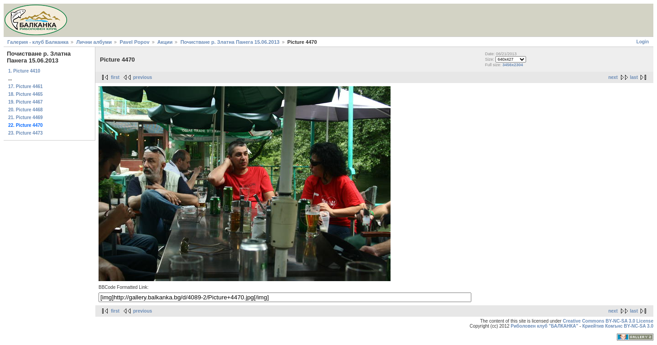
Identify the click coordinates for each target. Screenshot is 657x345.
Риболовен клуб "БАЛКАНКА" (544, 326)
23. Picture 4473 (25, 133)
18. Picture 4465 (25, 94)
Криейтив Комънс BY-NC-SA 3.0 (617, 326)
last (634, 77)
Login (642, 41)
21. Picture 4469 (25, 117)
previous (142, 77)
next (613, 77)
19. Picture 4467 (25, 102)
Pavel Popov (134, 42)
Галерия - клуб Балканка (37, 42)
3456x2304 (512, 65)
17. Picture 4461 (25, 86)
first (115, 77)
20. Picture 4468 (25, 109)
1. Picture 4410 (24, 70)
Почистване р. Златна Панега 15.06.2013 (229, 42)
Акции (165, 42)
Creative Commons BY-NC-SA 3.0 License (608, 321)
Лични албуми (94, 42)
